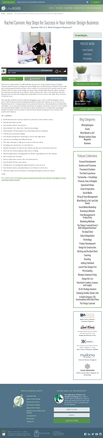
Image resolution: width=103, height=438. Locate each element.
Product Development (87, 243)
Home (3, 13)
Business (87, 143)
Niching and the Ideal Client (87, 251)
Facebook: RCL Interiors (43, 178)
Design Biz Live (87, 278)
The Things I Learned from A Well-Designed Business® (87, 226)
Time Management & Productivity (87, 216)
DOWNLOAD (36, 78)
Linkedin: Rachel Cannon (10, 180)
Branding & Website (87, 211)
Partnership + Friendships (87, 177)
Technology (87, 239)
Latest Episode (87, 50)
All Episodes (87, 58)
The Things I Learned (87, 303)
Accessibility (24, 431)
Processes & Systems (87, 169)
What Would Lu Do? (87, 133)
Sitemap (9, 431)
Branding (87, 259)
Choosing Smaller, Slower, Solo (87, 293)
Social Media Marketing (87, 207)
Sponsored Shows (87, 185)
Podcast (10, 13)
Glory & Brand (26, 433)
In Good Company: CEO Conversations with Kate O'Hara (87, 298)
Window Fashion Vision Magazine (87, 138)
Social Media (87, 193)
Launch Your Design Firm (87, 267)
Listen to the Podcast (33, 399)
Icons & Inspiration (87, 189)
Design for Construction (87, 247)
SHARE (13, 78)
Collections (87, 54)
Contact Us (30, 421)
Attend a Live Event (33, 402)
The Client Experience (87, 173)
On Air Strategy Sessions (87, 289)
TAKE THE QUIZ (8, 2)
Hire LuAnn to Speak (33, 405)
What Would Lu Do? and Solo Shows (87, 201)
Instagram (56, 178)
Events (87, 129)
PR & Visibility (87, 271)
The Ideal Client (87, 232)
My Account (30, 418)
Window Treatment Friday (87, 274)
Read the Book (31, 396)
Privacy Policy (16, 431)
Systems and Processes (87, 165)
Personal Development (87, 161)
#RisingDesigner (87, 125)
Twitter (63, 178)
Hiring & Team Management (87, 196)
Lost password (31, 416)
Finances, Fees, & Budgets (87, 181)
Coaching (87, 255)
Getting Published (87, 263)
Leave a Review (87, 109)
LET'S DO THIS (71, 421)
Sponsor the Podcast (87, 84)
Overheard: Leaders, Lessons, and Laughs (87, 283)
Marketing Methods (87, 221)
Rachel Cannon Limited (26, 178)
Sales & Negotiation (87, 235)
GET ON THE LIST (56, 78)
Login (96, 2)
